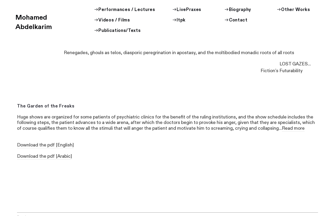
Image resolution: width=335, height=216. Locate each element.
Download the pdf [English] (45, 145)
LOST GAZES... (242, 64)
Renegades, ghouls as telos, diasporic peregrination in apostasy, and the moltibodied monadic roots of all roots (179, 53)
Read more (293, 128)
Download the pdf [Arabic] (44, 156)
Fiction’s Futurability (282, 71)
